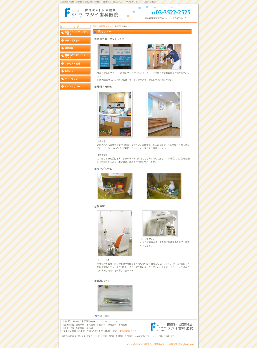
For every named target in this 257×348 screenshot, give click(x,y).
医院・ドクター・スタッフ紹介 (76, 32)
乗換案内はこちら (128, 331)
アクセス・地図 (72, 63)
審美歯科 (69, 48)
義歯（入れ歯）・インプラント (76, 55)
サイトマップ (71, 79)
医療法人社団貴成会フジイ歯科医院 (107, 26)
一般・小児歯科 (72, 40)
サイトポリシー (72, 86)
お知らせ (69, 71)
